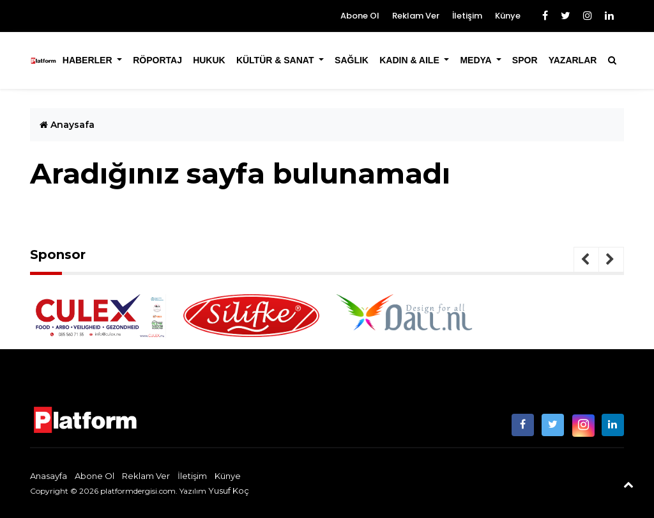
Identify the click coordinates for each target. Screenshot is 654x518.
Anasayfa (48, 476)
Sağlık (352, 60)
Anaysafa (67, 124)
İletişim (467, 16)
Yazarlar (573, 60)
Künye (508, 16)
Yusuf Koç (228, 490)
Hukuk (209, 60)
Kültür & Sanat (276, 60)
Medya (477, 60)
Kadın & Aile (410, 60)
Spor (525, 60)
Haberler (89, 60)
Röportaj (157, 60)
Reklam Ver (415, 16)
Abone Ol (359, 16)
